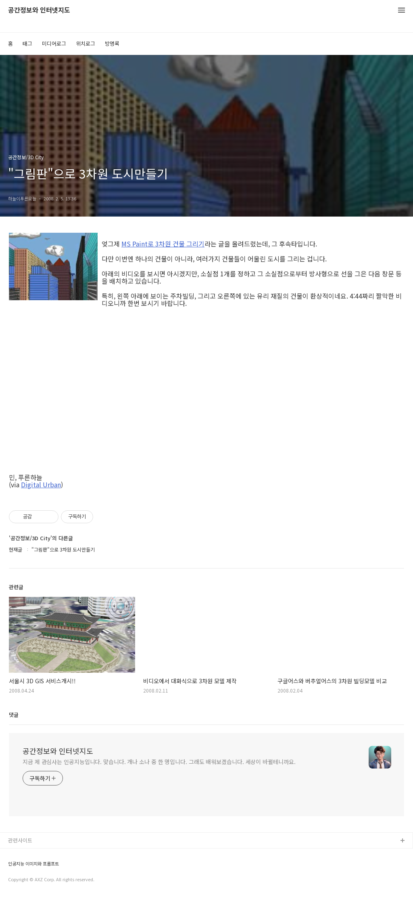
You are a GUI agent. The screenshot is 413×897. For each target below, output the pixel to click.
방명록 (112, 43)
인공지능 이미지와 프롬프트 (33, 863)
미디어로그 (54, 43)
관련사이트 (20, 840)
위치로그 (85, 43)
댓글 (14, 714)
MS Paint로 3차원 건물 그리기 (162, 243)
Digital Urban (41, 484)
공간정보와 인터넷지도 (39, 10)
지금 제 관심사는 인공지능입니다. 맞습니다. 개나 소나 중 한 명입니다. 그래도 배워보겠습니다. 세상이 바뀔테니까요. (159, 762)
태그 (27, 43)
